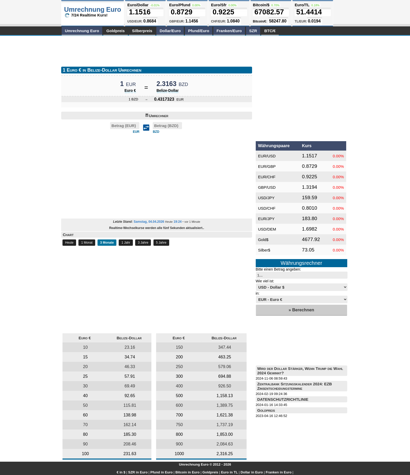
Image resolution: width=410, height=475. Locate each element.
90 (85, 444)
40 (85, 395)
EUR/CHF (267, 177)
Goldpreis (115, 30)
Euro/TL (302, 5)
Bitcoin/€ (259, 21)
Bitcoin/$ (261, 5)
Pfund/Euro (198, 30)
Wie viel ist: (265, 281)
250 (179, 366)
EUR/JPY (266, 218)
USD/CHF (267, 208)
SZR (253, 30)
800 (179, 434)
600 (179, 405)
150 (179, 347)
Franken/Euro (229, 30)
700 (179, 415)
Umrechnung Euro (82, 30)
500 (179, 395)
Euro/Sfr (218, 5)
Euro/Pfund (179, 5)
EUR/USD (267, 156)
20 (85, 366)
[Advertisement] (156, 50)
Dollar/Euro (170, 30)
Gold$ (263, 239)
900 (179, 444)
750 (179, 424)
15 (85, 357)
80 (85, 434)
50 (85, 405)
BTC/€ (270, 30)
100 (85, 453)
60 (85, 415)
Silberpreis (142, 30)
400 (179, 386)
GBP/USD (267, 187)
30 (85, 386)
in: (258, 293)
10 (85, 347)
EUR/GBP (267, 166)
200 (179, 357)
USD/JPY (266, 198)
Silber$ (264, 250)
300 (179, 376)
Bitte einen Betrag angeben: (278, 269)
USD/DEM (267, 229)
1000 (179, 453)
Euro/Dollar (138, 5)
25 (85, 376)
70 (85, 424)
